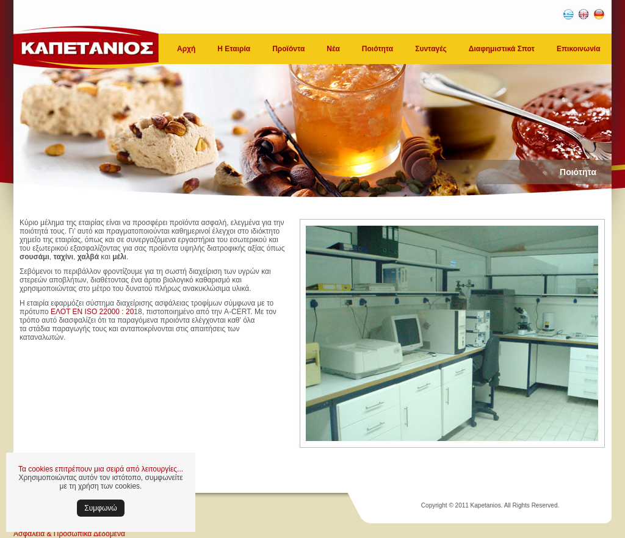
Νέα (333, 49)
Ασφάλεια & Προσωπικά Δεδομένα (69, 533)
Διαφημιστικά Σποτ (502, 49)
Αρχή (186, 49)
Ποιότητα (377, 49)
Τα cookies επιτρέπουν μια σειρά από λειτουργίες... (100, 469)
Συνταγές (431, 49)
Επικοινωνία (579, 49)
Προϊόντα (288, 49)
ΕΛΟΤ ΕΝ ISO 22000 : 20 (92, 311)
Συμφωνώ (100, 508)
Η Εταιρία (233, 49)
